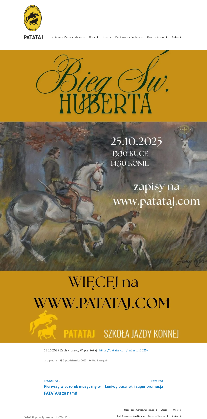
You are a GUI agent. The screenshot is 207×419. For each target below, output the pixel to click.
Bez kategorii (99, 360)
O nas (107, 37)
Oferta (94, 37)
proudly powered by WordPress (53, 417)
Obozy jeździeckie (157, 37)
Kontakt (177, 37)
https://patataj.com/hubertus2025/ (123, 350)
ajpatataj (52, 360)
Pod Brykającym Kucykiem (129, 37)
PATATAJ (33, 37)
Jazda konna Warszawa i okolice (68, 37)
